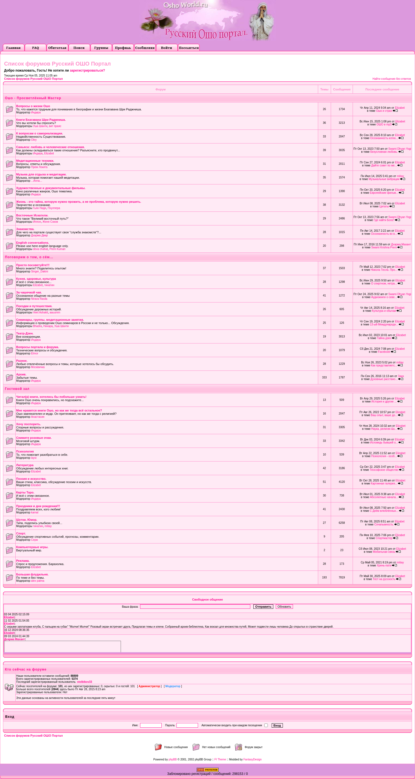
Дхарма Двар (39, 235)
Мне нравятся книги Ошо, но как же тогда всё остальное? (59, 410)
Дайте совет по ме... (384, 165)
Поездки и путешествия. (34, 306)
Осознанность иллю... (384, 138)
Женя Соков (50, 221)
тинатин (49, 285)
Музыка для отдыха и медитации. (41, 174)
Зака (401, 376)
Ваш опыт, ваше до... (384, 415)
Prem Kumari (57, 249)
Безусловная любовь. (384, 151)
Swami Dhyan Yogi (399, 148)
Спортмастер (384, 538)
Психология (25, 451)
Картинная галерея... (384, 483)
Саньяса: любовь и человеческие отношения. (50, 147)
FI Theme (220, 759)
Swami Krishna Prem (384, 247)
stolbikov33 (84, 681)
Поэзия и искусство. (31, 478)
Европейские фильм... (384, 192)
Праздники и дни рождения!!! (38, 506)
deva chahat (40, 249)
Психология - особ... (384, 456)
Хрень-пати (384, 565)
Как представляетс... (384, 365)
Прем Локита (39, 167)
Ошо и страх (384, 110)
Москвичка (38, 367)
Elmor (34, 353)
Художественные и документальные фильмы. (50, 188)
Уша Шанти (40, 126)
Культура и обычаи (384, 310)
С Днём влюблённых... (384, 510)
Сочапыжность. (384, 524)
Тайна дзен (384, 338)
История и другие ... (384, 401)
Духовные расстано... (383, 379)
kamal (34, 512)
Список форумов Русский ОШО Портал (33, 78)
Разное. (21, 360)
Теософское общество (384, 469)
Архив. (21, 374)
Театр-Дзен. (24, 333)
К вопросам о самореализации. (39, 133)
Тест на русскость (384, 579)
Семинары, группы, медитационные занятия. (50, 319)
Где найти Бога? (384, 220)
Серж (34, 539)
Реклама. (23, 560)
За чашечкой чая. (29, 292)
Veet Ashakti (40, 312)
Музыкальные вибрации (384, 179)
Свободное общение (207, 599)
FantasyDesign (252, 759)
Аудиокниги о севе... (384, 297)
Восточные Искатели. (32, 215)
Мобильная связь (384, 551)
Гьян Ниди (39, 208)
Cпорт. (21, 533)
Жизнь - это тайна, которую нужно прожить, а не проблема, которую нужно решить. (78, 201)
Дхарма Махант (401, 244)
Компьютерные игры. (32, 547)
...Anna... (36, 180)
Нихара (48, 326)
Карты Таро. (25, 492)
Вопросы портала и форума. (37, 347)
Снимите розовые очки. (34, 437)
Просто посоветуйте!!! (33, 265)
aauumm (55, 312)
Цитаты (384, 206)
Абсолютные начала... (384, 497)
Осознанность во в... (384, 233)
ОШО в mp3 (383, 124)
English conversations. (32, 242)
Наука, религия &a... (384, 428)
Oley (34, 139)
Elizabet (400, 107)
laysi (33, 457)
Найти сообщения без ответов (392, 78)
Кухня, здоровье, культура (36, 278)
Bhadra (37, 326)
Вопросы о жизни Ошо (33, 106)
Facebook (384, 351)
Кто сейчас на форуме (26, 669)
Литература (24, 465)
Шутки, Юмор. (26, 519)
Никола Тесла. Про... (384, 269)
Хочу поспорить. (28, 424)
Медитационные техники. (35, 160)
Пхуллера (54, 208)
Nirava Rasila (39, 298)
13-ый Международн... (384, 324)
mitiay (400, 176)
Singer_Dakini (39, 271)
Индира (35, 112)
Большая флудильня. (32, 574)
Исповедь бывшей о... (384, 442)
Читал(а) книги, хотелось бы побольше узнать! (51, 396)
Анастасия (37, 416)
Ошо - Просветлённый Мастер (33, 98)
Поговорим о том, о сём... (29, 257)
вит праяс (55, 126)
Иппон (37, 221)
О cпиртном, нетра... (384, 283)
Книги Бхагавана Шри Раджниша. (41, 119)
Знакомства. (25, 229)
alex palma (37, 580)
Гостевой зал (17, 389)
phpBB (173, 759)
